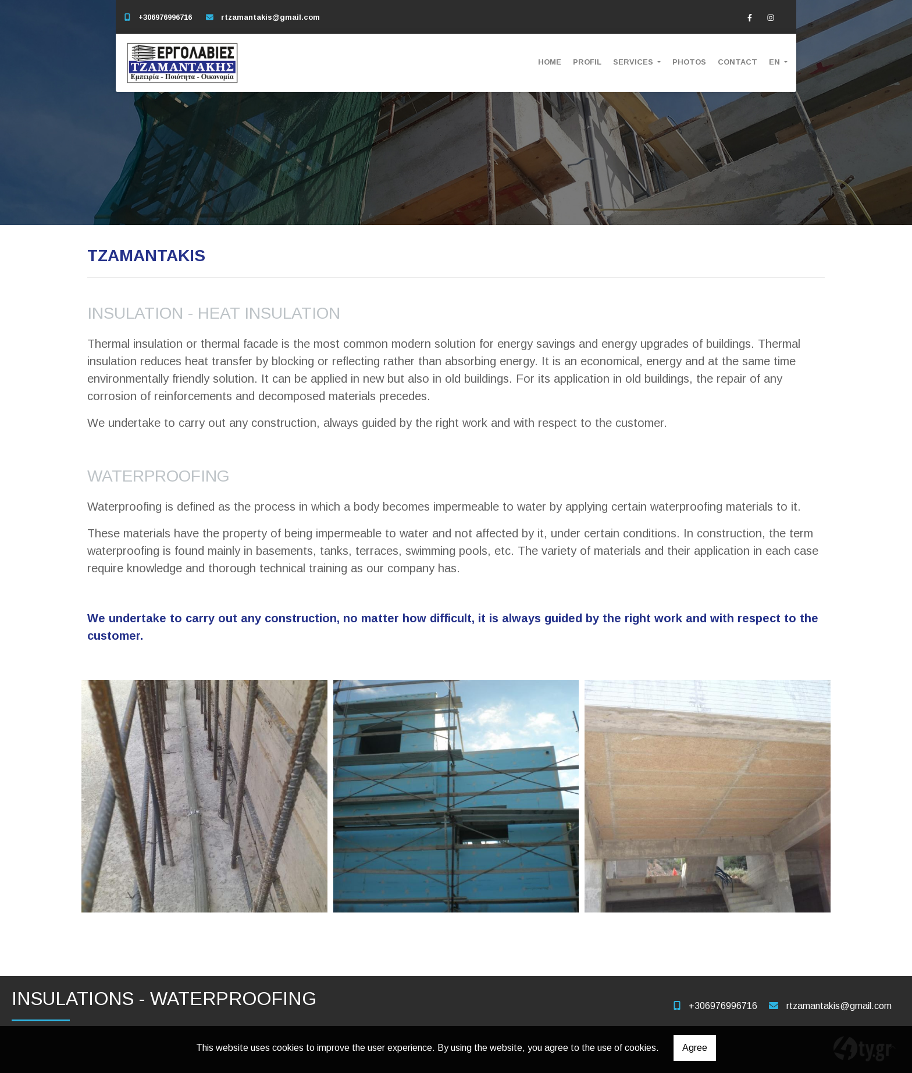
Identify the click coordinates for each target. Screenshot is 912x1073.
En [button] (775, 62)
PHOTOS (689, 62)
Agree (694, 1048)
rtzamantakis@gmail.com (270, 17)
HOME (549, 62)
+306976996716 (165, 17)
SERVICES (634, 62)
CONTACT (737, 62)
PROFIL (587, 62)
